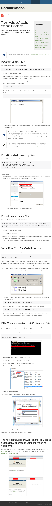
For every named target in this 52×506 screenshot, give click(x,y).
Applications (23, 2)
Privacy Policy (14, 502)
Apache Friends (5, 2)
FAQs (29, 2)
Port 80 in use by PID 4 (41, 27)
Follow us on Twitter (2, 503)
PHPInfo (42, 2)
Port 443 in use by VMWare (42, 32)
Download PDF (8, 15)
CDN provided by (24, 502)
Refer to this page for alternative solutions (36, 146)
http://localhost (13, 453)
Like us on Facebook (4, 503)
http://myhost (4, 451)
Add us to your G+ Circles (6, 503)
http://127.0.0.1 (5, 453)
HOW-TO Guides (35, 2)
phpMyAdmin (48, 2)
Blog (10, 502)
